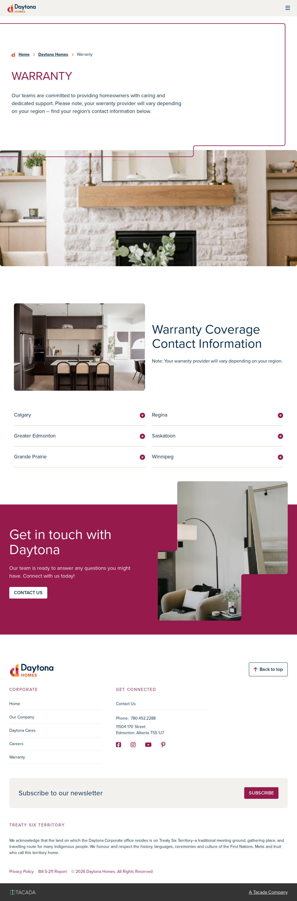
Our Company (21, 717)
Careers (16, 744)
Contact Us (126, 704)
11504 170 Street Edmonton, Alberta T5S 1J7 (140, 730)
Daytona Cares (22, 730)
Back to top (268, 669)
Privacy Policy (21, 872)
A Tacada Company (268, 892)
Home (24, 55)
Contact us (28, 592)
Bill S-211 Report (52, 872)
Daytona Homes (53, 55)
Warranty (17, 757)
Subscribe (261, 793)
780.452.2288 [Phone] (143, 718)
